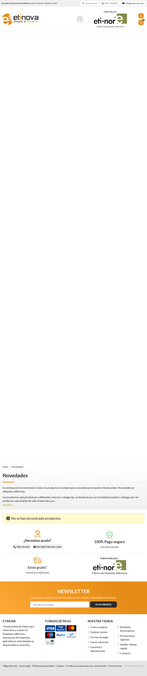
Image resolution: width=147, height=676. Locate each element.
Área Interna (115, 665)
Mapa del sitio (10, 665)
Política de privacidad (43, 665)
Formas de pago (99, 637)
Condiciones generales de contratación (86, 665)
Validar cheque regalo (128, 646)
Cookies (60, 665)
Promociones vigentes (127, 637)
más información (109, 546)
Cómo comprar (99, 627)
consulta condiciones (37, 572)
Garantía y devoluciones (97, 648)
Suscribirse (103, 604)
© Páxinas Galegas (133, 666)
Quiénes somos (99, 632)
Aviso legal (24, 665)
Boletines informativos (127, 628)
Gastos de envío (99, 642)
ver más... (8, 504)
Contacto (125, 653)
